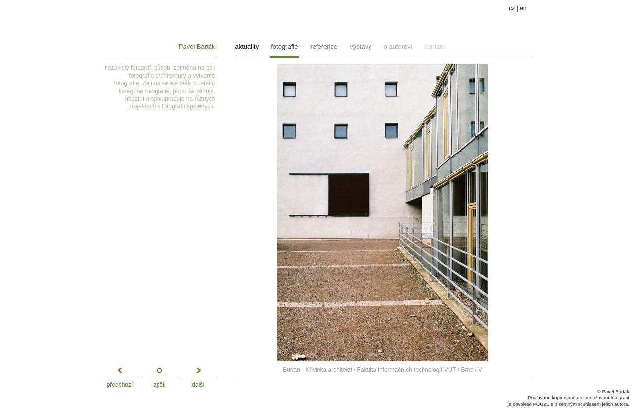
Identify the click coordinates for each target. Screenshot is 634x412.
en (523, 8)
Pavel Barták (197, 46)
